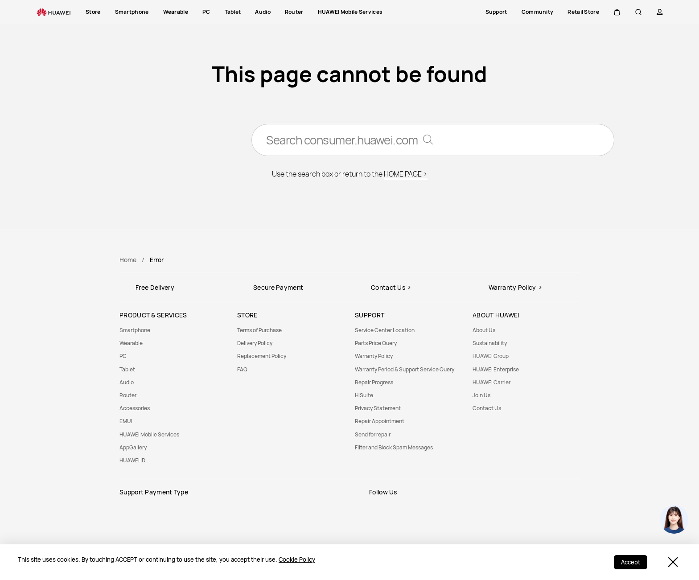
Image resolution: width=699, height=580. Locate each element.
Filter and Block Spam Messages (394, 447)
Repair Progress (374, 382)
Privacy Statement (378, 408)
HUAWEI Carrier (491, 382)
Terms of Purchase (259, 330)
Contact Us (487, 408)
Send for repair (373, 434)
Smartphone (134, 330)
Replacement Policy (261, 356)
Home (127, 259)
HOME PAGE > (406, 174)
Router (127, 395)
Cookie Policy (297, 559)
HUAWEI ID (132, 460)
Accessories (134, 408)
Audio (126, 382)
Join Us (481, 395)
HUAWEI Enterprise (496, 369)
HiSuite (364, 395)
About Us (484, 330)
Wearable (131, 343)
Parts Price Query (376, 343)
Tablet (127, 369)
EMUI (125, 421)
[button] (617, 12)
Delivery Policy (254, 343)
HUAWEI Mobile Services (149, 434)
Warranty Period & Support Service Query (404, 369)
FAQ (242, 369)
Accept (630, 562)
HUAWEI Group (491, 356)
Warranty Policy (374, 356)
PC (123, 356)
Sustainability (490, 343)
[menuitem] (172, 330)
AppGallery (133, 447)
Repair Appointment (379, 421)
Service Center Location (385, 330)
